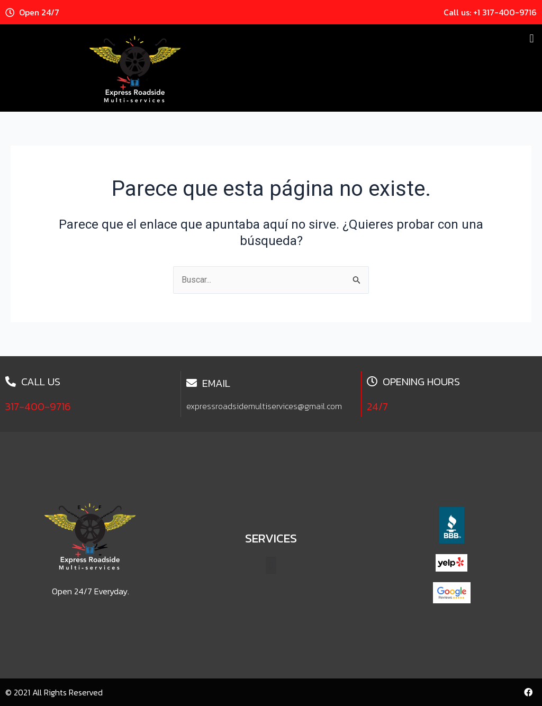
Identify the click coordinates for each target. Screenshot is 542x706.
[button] (532, 38)
